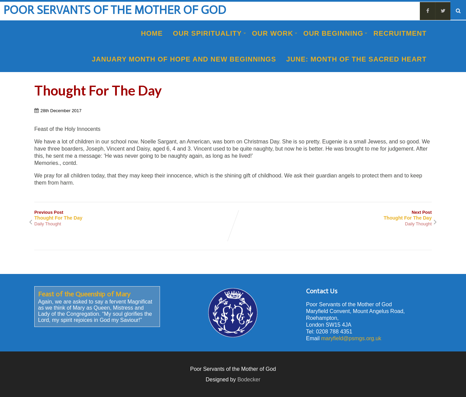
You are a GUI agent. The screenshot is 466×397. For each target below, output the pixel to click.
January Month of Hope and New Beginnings (184, 59)
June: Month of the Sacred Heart (356, 59)
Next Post (332, 215)
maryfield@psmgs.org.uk (351, 338)
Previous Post (133, 215)
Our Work (275, 33)
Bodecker (249, 379)
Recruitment (400, 33)
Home (152, 33)
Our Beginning (335, 33)
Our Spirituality (209, 33)
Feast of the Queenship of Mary (84, 294)
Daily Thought (47, 223)
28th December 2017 (61, 110)
